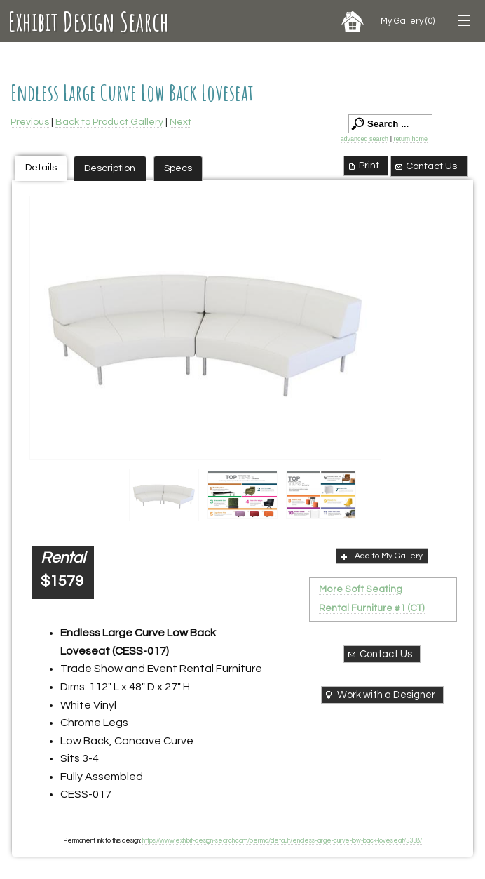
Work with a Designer (379, 694)
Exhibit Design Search (88, 21)
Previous (30, 121)
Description (109, 168)
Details (41, 167)
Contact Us (425, 166)
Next (180, 121)
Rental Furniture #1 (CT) (372, 608)
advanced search (365, 138)
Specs (178, 168)
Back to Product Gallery (109, 121)
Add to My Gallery (381, 556)
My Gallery (408, 21)
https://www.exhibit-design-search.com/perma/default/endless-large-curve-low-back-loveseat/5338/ (282, 840)
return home (410, 138)
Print (362, 165)
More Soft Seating (360, 589)
